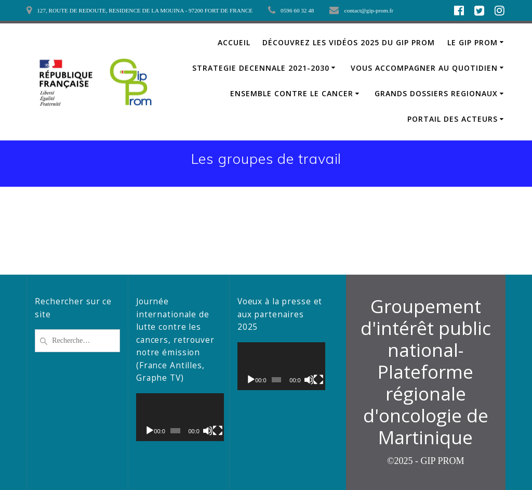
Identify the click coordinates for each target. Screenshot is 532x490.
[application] (178, 417)
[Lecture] (149, 430)
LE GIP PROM (472, 42)
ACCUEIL (234, 42)
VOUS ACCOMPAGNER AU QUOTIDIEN (424, 68)
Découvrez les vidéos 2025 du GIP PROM (348, 42)
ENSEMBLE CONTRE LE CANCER (291, 93)
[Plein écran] (215, 430)
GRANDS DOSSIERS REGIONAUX (436, 93)
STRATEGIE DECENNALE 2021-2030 (260, 68)
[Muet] (206, 430)
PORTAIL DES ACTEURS (452, 119)
